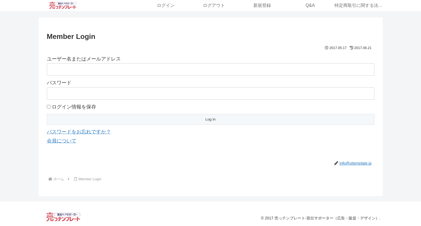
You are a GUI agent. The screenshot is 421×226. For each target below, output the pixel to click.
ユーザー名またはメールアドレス (84, 59)
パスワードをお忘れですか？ (79, 132)
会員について (61, 141)
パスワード (59, 82)
